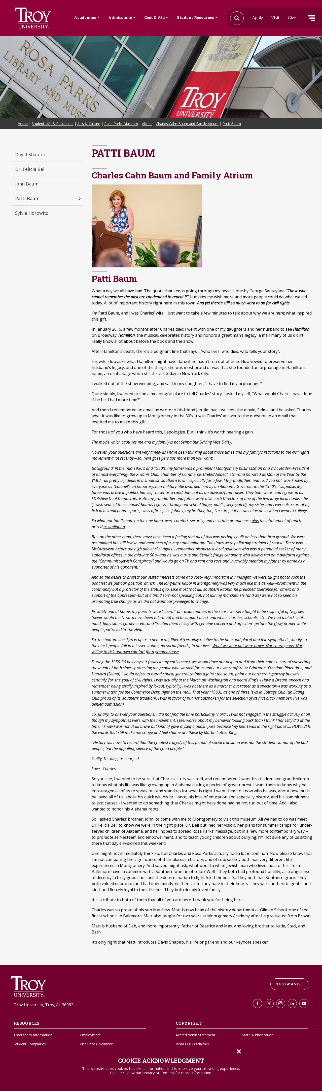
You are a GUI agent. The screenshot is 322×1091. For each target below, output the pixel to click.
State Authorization (257, 1035)
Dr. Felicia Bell (30, 169)
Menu (311, 18)
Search (33, 18)
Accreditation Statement (195, 1035)
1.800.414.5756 (289, 984)
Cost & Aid (154, 17)
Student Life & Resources (52, 123)
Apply (257, 17)
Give (292, 17)
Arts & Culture (88, 123)
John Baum (27, 184)
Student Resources (195, 17)
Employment (90, 1035)
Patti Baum (232, 123)
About (147, 123)
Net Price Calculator (96, 1044)
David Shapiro (30, 154)
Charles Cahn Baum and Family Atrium (187, 123)
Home (23, 123)
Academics (85, 17)
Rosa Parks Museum (121, 123)
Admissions (120, 17)
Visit (275, 17)
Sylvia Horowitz (31, 213)
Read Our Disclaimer (192, 1044)
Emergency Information (33, 1035)
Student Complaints (30, 1044)
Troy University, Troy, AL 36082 (43, 1005)
